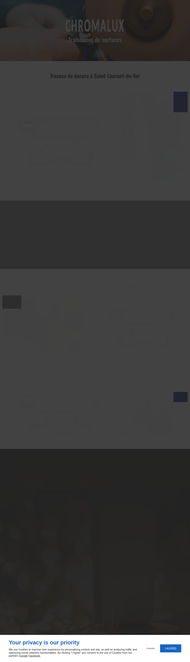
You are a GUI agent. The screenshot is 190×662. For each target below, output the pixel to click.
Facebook (34, 655)
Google (23, 655)
